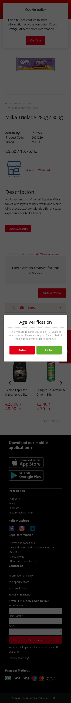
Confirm (49, 350)
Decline (22, 350)
